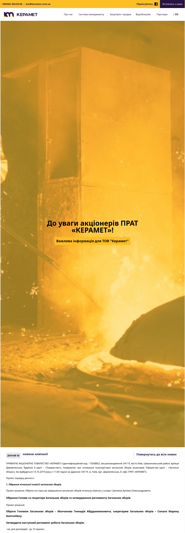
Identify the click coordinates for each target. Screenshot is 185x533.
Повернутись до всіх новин (156, 454)
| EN (175, 14)
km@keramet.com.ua (38, 4)
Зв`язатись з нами (172, 4)
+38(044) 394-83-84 (12, 4)
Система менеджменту (91, 14)
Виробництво (143, 14)
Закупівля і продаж (120, 14)
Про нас (68, 14)
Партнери (162, 14)
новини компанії (35, 454)
